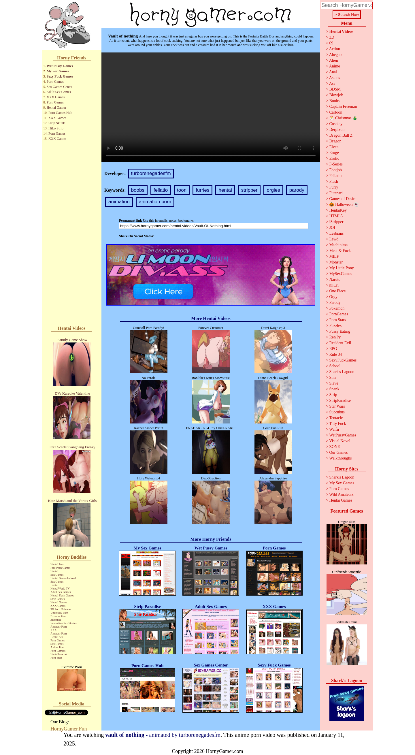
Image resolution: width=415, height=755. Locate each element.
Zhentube (55, 619)
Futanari (336, 193)
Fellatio (335, 176)
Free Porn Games (60, 567)
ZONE (334, 447)
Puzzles (335, 325)
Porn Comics (57, 650)
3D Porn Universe (60, 609)
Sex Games (56, 574)
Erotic (334, 158)
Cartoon (335, 112)
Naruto (334, 279)
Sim (332, 377)
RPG (333, 349)
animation (119, 201)
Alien (333, 60)
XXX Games (56, 97)
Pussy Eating (339, 331)
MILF (334, 256)
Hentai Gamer (56, 108)
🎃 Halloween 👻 (344, 204)
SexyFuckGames (342, 360)
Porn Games (55, 82)
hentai (225, 190)
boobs (137, 190)
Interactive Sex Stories (63, 623)
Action (334, 49)
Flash (333, 181)
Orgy (333, 297)
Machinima (338, 245)
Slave (333, 383)
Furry (333, 187)
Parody (335, 302)
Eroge (334, 152)
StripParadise (340, 400)
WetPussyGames (342, 435)
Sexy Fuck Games (60, 76)
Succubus (337, 412)
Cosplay (335, 124)
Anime (334, 66)
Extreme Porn (58, 616)
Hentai (54, 571)
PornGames (338, 314)
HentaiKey (338, 210)
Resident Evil (340, 343)
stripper (249, 190)
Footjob (335, 170)
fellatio (161, 190)
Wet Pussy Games (60, 66)
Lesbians (336, 233)
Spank (334, 389)
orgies (273, 190)
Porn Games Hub (60, 113)
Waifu (334, 429)
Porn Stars (56, 657)
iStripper (336, 222)
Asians (334, 78)
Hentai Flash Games (62, 595)
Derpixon (336, 129)
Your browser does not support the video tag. (210, 107)
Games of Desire (342, 199)
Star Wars (337, 406)
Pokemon (336, 308)
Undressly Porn (59, 612)
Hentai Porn (57, 564)
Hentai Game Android (63, 578)
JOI (332, 227)
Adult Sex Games (58, 92)
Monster (336, 262)
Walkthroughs (340, 458)
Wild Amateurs (341, 494)
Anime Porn (57, 647)
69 (331, 43)
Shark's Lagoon (341, 372)
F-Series (336, 164)
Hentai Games (58, 602)
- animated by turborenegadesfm (162, 735)
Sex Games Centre (59, 87)
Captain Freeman (343, 106)
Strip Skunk (56, 123)
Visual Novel (339, 441)
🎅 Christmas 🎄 (343, 118)
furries (202, 190)
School (334, 366)
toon (181, 190)
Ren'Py (335, 337)
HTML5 (336, 216)
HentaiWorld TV (60, 588)
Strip (333, 395)
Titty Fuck (337, 423)
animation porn (155, 201)
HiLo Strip (55, 128)
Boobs (334, 101)
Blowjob (336, 95)
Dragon (335, 141)
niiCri (334, 285)
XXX (53, 630)
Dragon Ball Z (340, 135)
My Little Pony (341, 268)
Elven (334, 147)
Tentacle (336, 418)
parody (296, 190)
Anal (333, 72)
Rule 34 (335, 354)
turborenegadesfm (151, 173)
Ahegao (335, 54)
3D (331, 37)
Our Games (338, 452)
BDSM (335, 89)
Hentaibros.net (58, 654)
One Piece (337, 291)
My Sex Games (58, 71)
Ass (332, 83)
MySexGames (340, 274)
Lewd (333, 239)
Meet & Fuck (340, 250)
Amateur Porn (58, 626)
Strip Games (57, 598)
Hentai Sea (56, 637)
